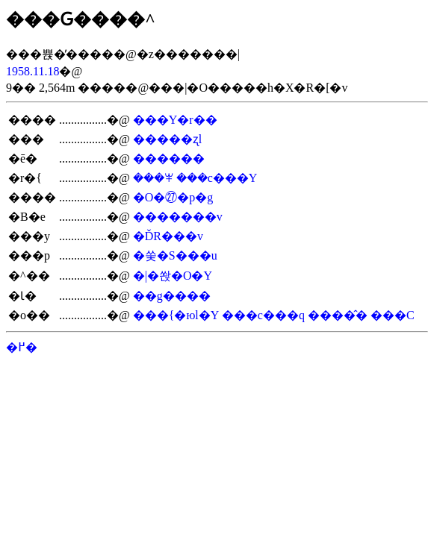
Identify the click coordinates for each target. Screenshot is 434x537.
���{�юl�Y (176, 315)
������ (169, 158)
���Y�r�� (175, 119)
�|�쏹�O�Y (172, 275)
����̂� (338, 315)
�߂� (21, 347)
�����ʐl (167, 139)
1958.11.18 (32, 71)
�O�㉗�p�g (173, 197)
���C (393, 315)
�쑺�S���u (175, 255)
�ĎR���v (168, 236)
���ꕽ (153, 178)
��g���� (172, 295)
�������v (178, 216)
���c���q (263, 315)
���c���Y (217, 178)
